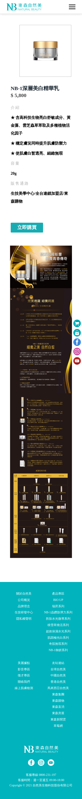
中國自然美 (58, 675)
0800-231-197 (47, 775)
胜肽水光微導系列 (58, 618)
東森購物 (58, 700)
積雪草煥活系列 (58, 625)
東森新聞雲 (58, 719)
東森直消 (58, 706)
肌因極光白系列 (58, 637)
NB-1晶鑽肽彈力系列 (58, 612)
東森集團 (58, 694)
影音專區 (24, 669)
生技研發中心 (24, 612)
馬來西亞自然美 (58, 688)
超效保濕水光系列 (58, 631)
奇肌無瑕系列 (58, 643)
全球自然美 (58, 669)
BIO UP (58, 600)
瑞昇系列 (58, 606)
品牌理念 (24, 606)
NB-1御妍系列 (58, 650)
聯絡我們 (24, 681)
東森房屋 (58, 713)
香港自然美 (58, 681)
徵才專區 (24, 675)
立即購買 (27, 227)
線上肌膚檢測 (24, 688)
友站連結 (58, 663)
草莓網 (58, 725)
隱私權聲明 (23, 618)
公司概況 (24, 600)
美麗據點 (24, 663)
